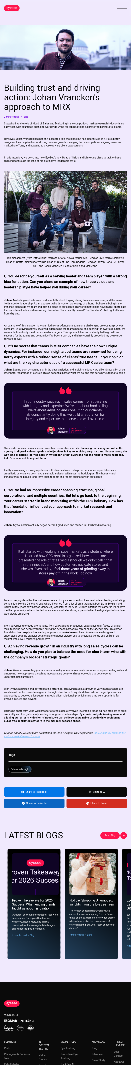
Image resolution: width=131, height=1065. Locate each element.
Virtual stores (43, 1057)
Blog (94, 1048)
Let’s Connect (118, 1053)
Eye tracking (68, 1048)
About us (119, 1061)
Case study (98, 1060)
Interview (97, 1054)
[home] (12, 8)
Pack (7, 1048)
